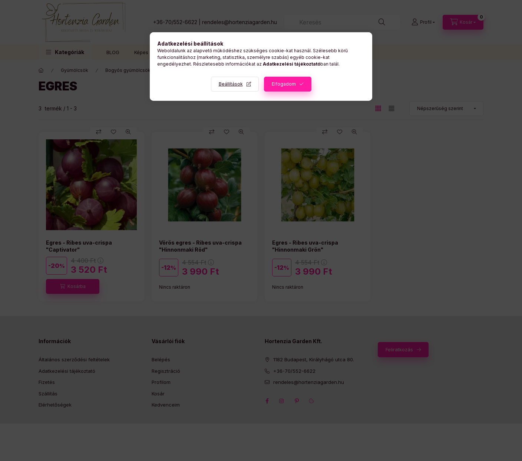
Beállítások (231, 84)
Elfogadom (284, 84)
